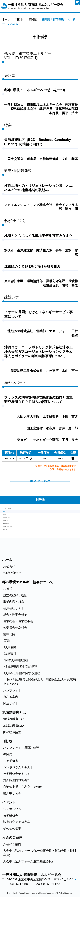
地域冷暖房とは (13, 755)
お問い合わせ (12, 609)
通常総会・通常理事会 (18, 657)
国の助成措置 (12, 768)
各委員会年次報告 (15, 664)
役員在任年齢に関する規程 (22, 709)
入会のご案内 (12, 880)
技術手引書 (10, 531)
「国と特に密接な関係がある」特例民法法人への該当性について (40, 718)
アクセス (5, 921)
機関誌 (7, 525)
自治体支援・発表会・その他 (22, 557)
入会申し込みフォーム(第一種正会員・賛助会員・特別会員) (39, 889)
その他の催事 (12, 865)
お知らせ (9, 603)
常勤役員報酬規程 (16, 696)
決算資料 (10, 690)
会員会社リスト (13, 644)
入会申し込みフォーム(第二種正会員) (28, 898)
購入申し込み (12, 564)
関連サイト (10, 740)
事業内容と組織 (13, 638)
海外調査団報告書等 (16, 551)
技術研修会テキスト (16, 544)
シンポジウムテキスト (18, 538)
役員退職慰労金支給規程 (20, 703)
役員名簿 (10, 683)
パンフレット (12, 727)
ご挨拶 (7, 625)
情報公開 (9, 670)
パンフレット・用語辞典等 (21, 518)
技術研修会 (10, 852)
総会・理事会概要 (15, 651)
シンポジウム (12, 845)
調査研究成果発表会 (16, 858)
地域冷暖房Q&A (13, 762)
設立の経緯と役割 (15, 631)
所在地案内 (10, 733)
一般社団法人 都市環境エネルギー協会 (35, 6)
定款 (7, 677)
